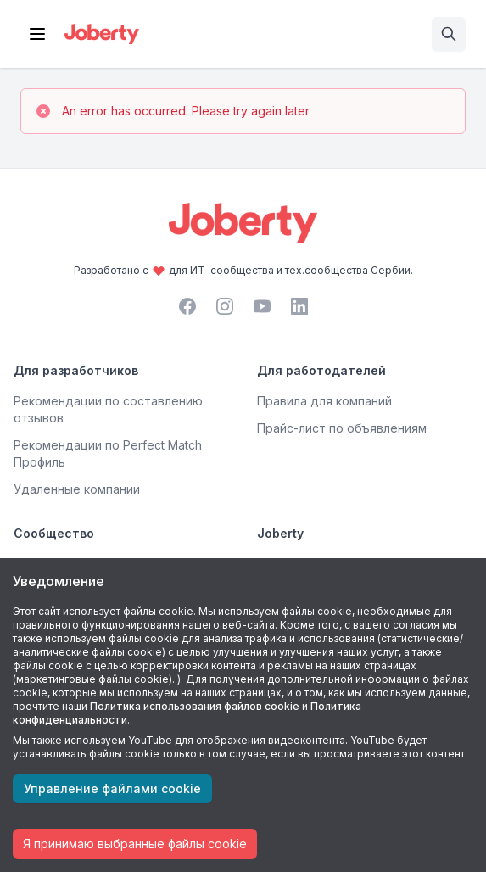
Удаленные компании (77, 489)
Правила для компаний (324, 401)
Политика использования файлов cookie (194, 706)
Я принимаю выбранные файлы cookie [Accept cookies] (135, 843)
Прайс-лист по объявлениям (342, 428)
